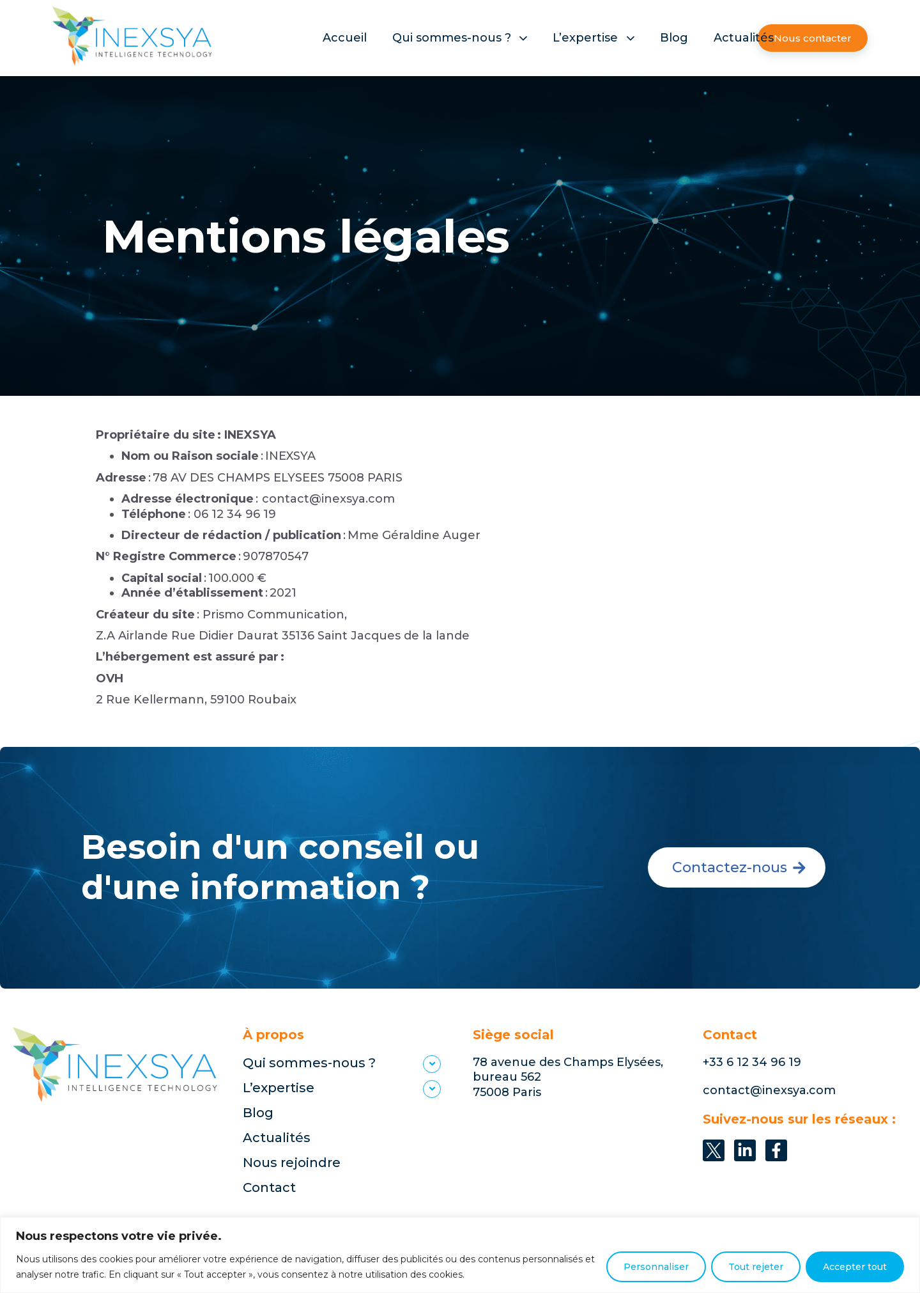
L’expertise (593, 38)
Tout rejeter (755, 1267)
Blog (674, 38)
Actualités (744, 38)
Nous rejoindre (292, 1162)
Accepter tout (855, 1267)
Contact (269, 1187)
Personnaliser (656, 1267)
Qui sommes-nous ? (460, 38)
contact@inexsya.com (769, 1090)
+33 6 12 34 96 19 (752, 1062)
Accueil (345, 38)
